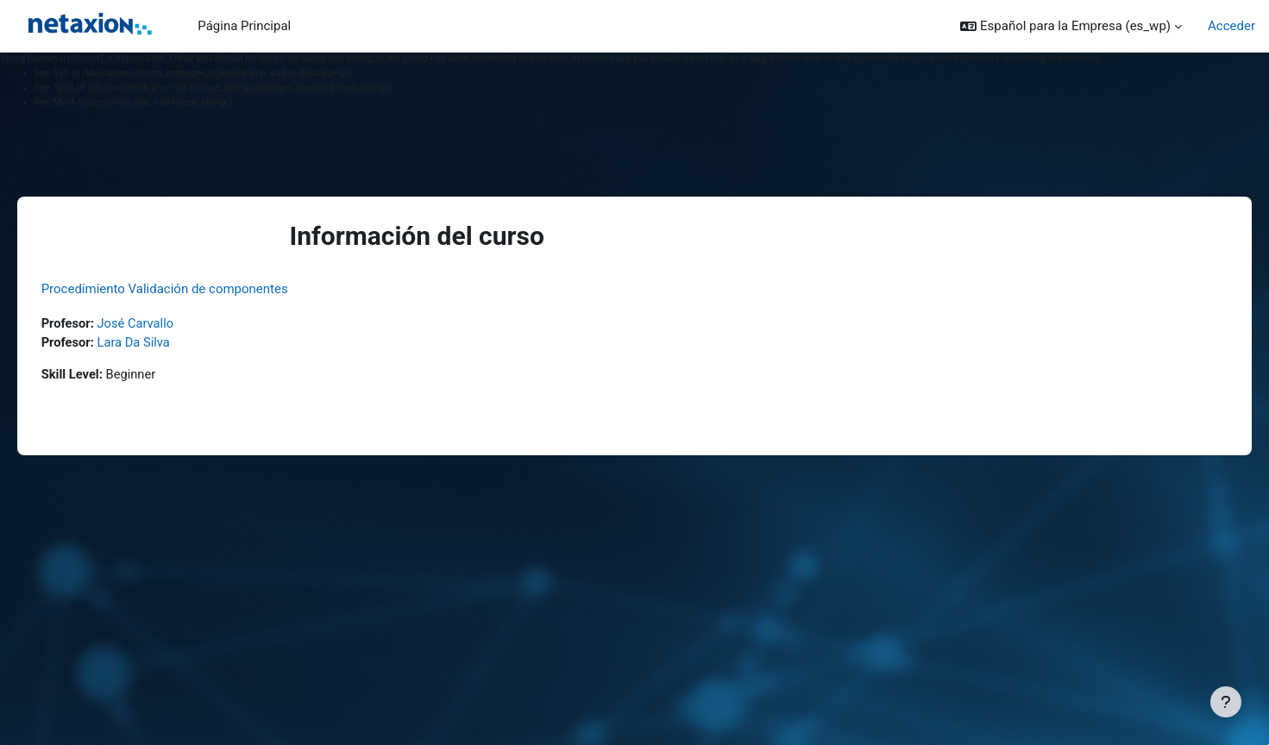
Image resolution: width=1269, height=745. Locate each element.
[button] (1071, 26)
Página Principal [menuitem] (244, 26)
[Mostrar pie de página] (1225, 701)
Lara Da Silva (160, 342)
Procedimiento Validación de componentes (189, 289)
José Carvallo (162, 323)
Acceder (1231, 26)
